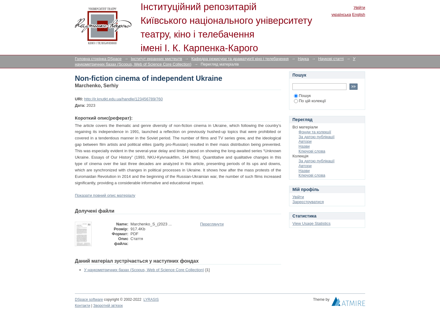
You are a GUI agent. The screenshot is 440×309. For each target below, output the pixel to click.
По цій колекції (310, 101)
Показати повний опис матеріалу (105, 195)
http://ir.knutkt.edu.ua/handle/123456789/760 (123, 99)
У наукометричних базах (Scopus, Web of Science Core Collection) (144, 270)
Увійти (359, 7)
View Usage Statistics (311, 223)
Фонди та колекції (315, 132)
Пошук (302, 95)
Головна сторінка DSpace (98, 58)
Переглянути (212, 224)
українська (341, 14)
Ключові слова (312, 151)
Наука (303, 58)
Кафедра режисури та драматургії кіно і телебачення (239, 58)
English (358, 14)
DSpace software (89, 299)
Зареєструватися (308, 201)
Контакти (82, 306)
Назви (304, 146)
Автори (305, 141)
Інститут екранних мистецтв (156, 58)
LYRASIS (151, 299)
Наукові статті (331, 58)
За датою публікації (317, 137)
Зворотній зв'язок (108, 306)
